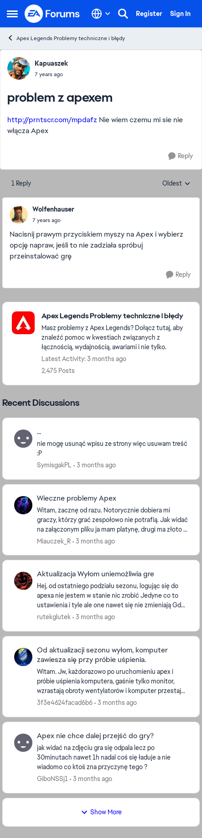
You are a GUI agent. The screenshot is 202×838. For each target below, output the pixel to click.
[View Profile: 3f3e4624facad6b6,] (23, 657)
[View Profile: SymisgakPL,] (23, 438)
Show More (101, 812)
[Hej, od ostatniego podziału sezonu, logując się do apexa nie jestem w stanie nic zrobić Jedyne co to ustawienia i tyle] (112, 595)
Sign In (180, 14)
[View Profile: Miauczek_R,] (23, 505)
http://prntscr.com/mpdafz (52, 119)
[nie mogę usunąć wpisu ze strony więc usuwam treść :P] (112, 448)
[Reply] (180, 156)
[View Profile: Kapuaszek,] (18, 68)
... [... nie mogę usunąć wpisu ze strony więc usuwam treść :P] (39, 431)
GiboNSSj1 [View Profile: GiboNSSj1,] (52, 779)
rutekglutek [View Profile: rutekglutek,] (54, 617)
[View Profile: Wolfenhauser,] (19, 215)
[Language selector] (101, 14)
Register (149, 14)
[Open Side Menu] (12, 14)
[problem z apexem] (53, 220)
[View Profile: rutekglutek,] (23, 581)
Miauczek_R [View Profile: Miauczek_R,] (54, 541)
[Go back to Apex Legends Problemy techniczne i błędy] (115, 316)
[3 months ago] (94, 465)
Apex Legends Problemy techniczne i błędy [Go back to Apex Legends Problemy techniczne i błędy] (66, 38)
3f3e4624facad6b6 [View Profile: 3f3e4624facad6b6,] (65, 702)
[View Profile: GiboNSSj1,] (23, 743)
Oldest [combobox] (176, 183)
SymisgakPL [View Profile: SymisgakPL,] (54, 465)
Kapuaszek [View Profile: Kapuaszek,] (51, 63)
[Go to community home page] (52, 14)
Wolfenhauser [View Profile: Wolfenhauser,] (53, 209)
